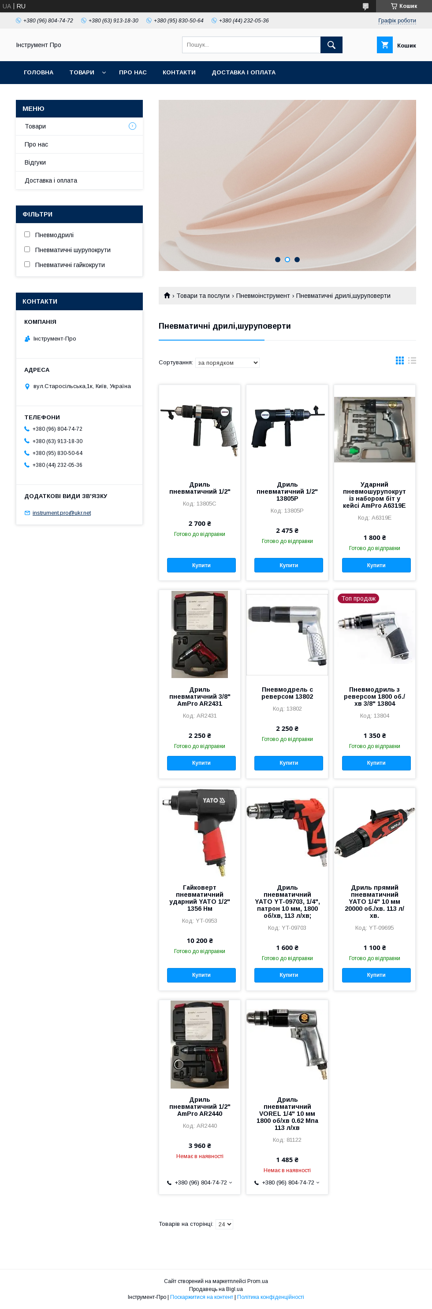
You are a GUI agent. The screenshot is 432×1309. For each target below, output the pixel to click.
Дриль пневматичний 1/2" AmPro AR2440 (200, 1106)
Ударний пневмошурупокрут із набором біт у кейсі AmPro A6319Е (374, 495)
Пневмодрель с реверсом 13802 (287, 693)
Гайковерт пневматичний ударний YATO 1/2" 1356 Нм (199, 898)
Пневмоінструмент (263, 295)
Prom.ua (257, 1281)
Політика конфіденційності (270, 1297)
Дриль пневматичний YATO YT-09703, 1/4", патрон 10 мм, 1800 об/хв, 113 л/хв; (287, 901)
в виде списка (412, 362)
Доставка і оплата (244, 72)
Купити (201, 565)
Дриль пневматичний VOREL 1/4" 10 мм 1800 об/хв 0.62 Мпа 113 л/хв (287, 1113)
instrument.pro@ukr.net (62, 513)
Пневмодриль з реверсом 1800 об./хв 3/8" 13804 (374, 696)
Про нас (133, 72)
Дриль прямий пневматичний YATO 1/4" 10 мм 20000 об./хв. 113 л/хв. (374, 901)
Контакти (179, 72)
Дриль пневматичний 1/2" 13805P (287, 491)
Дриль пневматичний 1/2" (200, 488)
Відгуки (35, 162)
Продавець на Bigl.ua (216, 1289)
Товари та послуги (203, 295)
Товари (81, 72)
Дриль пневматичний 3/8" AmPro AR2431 (200, 696)
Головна (38, 72)
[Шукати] (331, 45)
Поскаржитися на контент (201, 1297)
